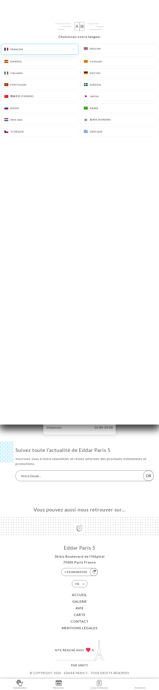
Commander (20, 684)
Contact (80, 621)
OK (148, 475)
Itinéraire (140, 684)
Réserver (58, 684)
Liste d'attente (99, 684)
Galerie (79, 601)
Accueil (79, 595)
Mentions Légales (80, 628)
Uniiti (83, 665)
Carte (80, 615)
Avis (79, 608)
